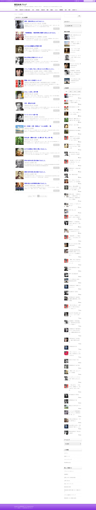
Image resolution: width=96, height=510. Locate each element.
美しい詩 (39, 23)
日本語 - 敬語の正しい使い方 (45, 82)
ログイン (66, 453)
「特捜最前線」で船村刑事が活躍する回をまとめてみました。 (40, 33)
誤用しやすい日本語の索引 (70, 477)
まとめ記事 (44, 23)
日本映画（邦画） (33, 185)
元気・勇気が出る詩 (29, 103)
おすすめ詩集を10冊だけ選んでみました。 (36, 149)
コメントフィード (68, 459)
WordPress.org (67, 462)
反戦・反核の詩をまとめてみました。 (34, 21)
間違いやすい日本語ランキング (32, 80)
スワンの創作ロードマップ (70, 494)
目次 (33, 9)
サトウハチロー (41, 116)
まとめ (56, 9)
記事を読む (56, 28)
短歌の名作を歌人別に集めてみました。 (35, 172)
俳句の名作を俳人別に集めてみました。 (35, 160)
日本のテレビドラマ (33, 36)
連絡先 (51, 9)
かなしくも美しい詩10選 (31, 92)
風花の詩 (43, 9)
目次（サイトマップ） (69, 483)
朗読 (47, 9)
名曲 (65, 9)
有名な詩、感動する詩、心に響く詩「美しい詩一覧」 (39, 137)
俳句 (35, 162)
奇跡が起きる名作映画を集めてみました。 (35, 183)
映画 (69, 9)
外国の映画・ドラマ (40, 185)
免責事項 (66, 474)
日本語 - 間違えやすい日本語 (34, 82)
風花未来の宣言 (67, 486)
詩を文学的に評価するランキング (33, 57)
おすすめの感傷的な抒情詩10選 (33, 46)
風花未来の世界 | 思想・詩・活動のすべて (72, 490)
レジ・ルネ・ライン (33, 23)
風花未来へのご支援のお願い (25, 9)
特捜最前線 (40, 36)
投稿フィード (67, 456)
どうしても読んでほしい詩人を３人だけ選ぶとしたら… (39, 69)
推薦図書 (61, 9)
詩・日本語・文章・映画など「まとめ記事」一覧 (37, 126)
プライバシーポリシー (69, 471)
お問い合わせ (67, 480)
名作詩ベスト (74, 9)
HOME (16, 9)
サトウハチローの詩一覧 (31, 114)
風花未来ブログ (20, 5)
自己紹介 (37, 9)
